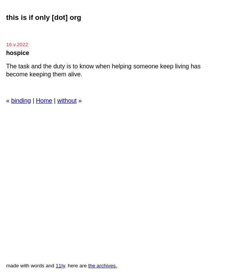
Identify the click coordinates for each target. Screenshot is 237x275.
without (67, 100)
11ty (60, 266)
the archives (102, 266)
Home (44, 100)
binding (21, 100)
